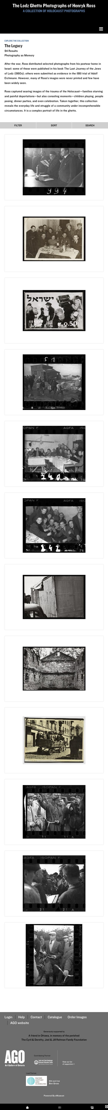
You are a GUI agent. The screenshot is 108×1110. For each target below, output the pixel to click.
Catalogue (55, 1017)
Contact (36, 1017)
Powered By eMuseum (54, 1095)
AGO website (19, 1023)
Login (8, 1017)
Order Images (77, 1017)
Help (21, 1017)
